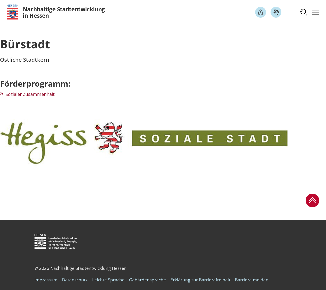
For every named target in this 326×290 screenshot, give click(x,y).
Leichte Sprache (108, 280)
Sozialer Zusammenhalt (30, 94)
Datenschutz (75, 280)
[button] (303, 12)
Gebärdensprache (147, 280)
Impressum (46, 280)
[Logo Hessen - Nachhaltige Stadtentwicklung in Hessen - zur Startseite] (56, 12)
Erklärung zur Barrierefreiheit (200, 280)
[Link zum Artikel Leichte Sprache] (260, 12)
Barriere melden (251, 280)
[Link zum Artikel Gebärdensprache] (276, 12)
